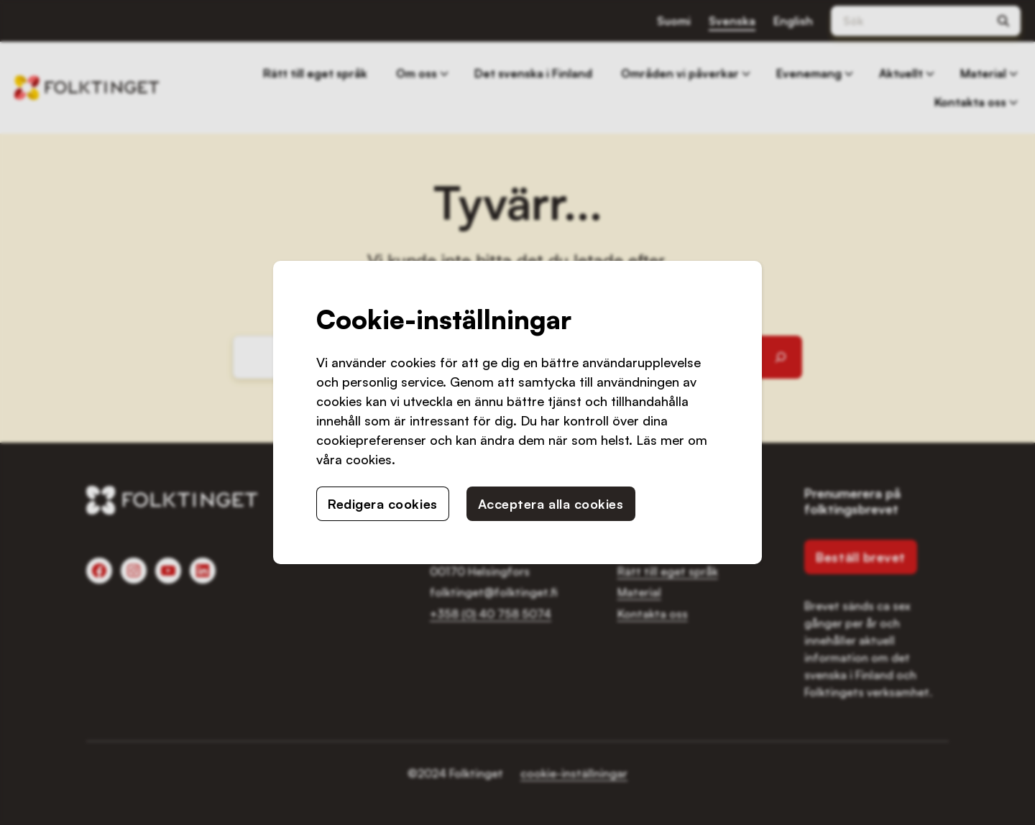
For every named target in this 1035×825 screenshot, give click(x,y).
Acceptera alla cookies (551, 504)
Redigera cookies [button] (383, 504)
